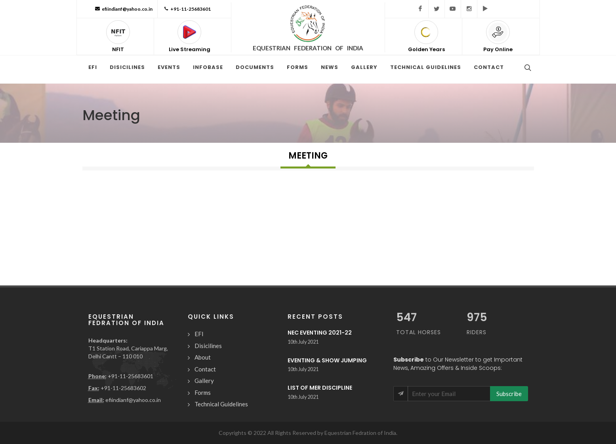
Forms (203, 392)
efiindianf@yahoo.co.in (123, 9)
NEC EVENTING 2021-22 (320, 333)
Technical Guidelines (221, 404)
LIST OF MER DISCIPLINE (320, 388)
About (203, 357)
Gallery (204, 380)
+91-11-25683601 (186, 9)
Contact (205, 369)
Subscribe (509, 393)
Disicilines (208, 345)
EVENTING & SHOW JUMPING (327, 360)
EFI (199, 333)
